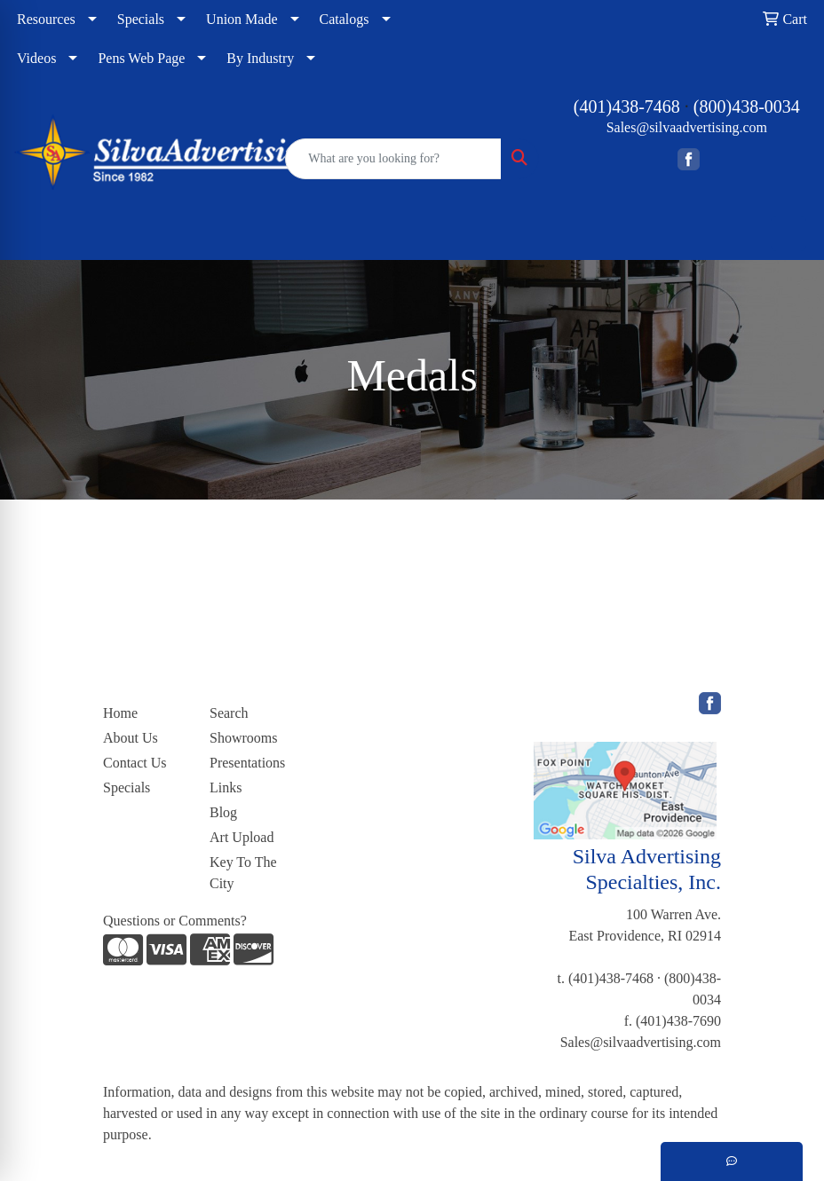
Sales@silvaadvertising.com (686, 127)
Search (229, 712)
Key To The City (243, 872)
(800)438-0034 (746, 106)
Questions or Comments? (175, 920)
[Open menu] (788, 233)
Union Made (241, 19)
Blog (223, 812)
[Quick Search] (393, 158)
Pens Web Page (141, 58)
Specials (140, 19)
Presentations (247, 762)
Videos (36, 58)
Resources (46, 19)
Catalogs (344, 19)
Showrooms (243, 737)
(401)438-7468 (627, 106)
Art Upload (241, 837)
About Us (130, 737)
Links (226, 787)
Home (120, 712)
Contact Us (135, 762)
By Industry (260, 58)
